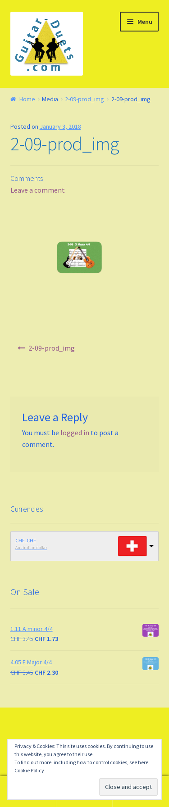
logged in (74, 432)
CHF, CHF (25, 540)
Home (27, 99)
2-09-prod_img (84, 99)
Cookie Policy (29, 770)
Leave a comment (37, 189)
